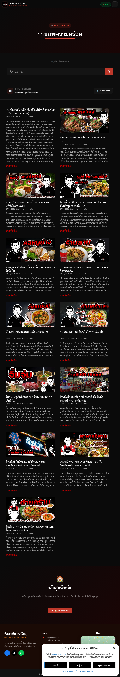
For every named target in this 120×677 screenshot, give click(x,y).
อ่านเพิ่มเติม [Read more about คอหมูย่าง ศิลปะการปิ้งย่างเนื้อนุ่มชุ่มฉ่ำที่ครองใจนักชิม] (11, 295)
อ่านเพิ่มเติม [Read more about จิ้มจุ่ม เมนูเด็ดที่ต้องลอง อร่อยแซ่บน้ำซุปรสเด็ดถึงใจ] (11, 425)
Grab (105, 4)
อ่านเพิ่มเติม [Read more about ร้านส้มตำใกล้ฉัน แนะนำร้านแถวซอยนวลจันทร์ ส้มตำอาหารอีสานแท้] (11, 490)
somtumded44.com (59, 654)
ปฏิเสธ (80, 665)
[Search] (109, 71)
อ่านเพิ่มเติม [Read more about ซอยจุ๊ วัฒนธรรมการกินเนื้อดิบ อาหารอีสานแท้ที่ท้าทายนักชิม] (11, 230)
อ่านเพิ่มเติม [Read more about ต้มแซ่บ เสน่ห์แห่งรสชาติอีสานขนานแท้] (11, 360)
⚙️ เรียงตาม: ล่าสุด (103, 91)
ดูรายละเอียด (104, 665)
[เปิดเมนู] (115, 4)
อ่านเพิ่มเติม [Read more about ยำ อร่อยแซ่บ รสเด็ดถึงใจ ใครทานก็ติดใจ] (65, 360)
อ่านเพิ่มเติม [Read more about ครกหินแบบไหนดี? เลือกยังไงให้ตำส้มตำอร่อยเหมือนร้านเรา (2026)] (11, 165)
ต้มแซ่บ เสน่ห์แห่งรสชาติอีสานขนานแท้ (27, 332)
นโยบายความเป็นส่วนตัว (86, 672)
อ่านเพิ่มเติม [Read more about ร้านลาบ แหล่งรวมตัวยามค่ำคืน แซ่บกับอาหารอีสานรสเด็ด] (65, 295)
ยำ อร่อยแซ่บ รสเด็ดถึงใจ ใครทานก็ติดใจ (81, 332)
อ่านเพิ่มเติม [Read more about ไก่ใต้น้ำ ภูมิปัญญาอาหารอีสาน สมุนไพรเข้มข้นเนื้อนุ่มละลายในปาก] (65, 230)
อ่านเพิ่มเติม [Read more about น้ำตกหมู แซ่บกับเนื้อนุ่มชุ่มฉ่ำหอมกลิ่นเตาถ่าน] (65, 165)
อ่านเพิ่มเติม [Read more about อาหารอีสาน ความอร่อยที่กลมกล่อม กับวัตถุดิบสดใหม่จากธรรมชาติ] (65, 490)
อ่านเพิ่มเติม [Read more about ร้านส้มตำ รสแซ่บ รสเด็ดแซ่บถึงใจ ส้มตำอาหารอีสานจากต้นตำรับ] (65, 425)
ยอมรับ (56, 665)
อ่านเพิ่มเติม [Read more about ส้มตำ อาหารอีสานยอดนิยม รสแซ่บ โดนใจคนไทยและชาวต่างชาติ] (11, 554)
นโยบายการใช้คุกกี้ (70, 672)
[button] (114, 648)
